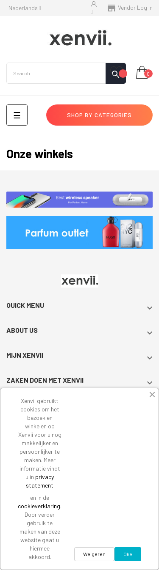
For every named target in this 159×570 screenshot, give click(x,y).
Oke (127, 554)
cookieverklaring (39, 506)
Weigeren (94, 554)
